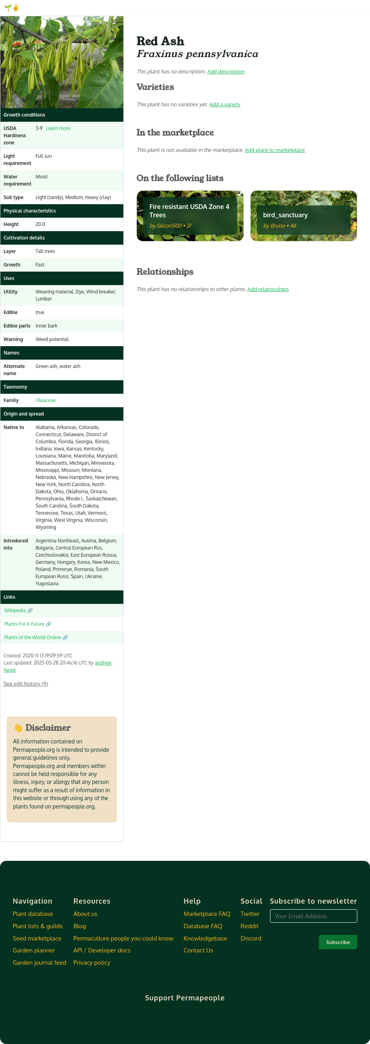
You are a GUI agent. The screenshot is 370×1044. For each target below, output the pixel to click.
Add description (226, 71)
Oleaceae (46, 400)
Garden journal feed (39, 962)
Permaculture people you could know (123, 938)
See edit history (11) (26, 683)
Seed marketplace (37, 938)
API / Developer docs (101, 950)
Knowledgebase (205, 938)
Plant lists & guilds (38, 926)
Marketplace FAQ (207, 914)
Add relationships (268, 288)
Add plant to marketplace (275, 149)
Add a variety (224, 104)
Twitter (250, 914)
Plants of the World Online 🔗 (36, 637)
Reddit (250, 926)
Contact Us (198, 950)
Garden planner (34, 950)
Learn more (57, 128)
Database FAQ (203, 926)
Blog (79, 926)
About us (85, 914)
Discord (251, 938)
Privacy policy (91, 962)
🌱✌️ (12, 7)
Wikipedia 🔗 (18, 610)
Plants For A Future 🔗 (28, 624)
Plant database (33, 914)
